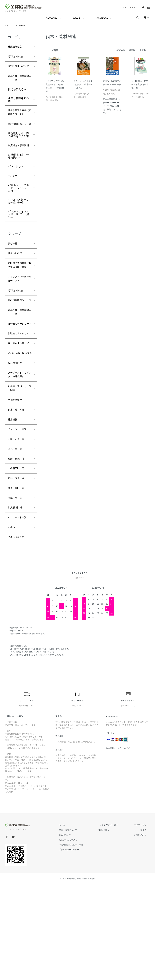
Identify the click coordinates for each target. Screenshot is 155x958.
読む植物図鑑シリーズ (18, 139)
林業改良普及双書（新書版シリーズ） (18, 122)
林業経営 (13, 486)
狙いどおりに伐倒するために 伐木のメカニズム (83, 84)
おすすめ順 (120, 50)
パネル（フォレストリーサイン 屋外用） (18, 237)
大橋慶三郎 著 (17, 537)
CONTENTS (102, 18)
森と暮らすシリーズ (18, 393)
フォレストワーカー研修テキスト (18, 309)
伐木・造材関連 (20, 25)
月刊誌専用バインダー (18, 70)
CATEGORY (51, 18)
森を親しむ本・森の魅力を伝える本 (18, 152)
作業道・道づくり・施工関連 (17, 452)
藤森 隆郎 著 (17, 558)
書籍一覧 (13, 267)
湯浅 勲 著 (16, 568)
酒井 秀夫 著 (17, 548)
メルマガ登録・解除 (114, 899)
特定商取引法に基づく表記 (79, 918)
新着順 (143, 50)
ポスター (13, 198)
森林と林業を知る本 (18, 107)
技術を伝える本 (17, 96)
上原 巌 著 (16, 517)
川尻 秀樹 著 (16, 579)
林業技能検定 (16, 47)
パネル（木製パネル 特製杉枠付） (18, 224)
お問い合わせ (142, 908)
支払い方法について (76, 913)
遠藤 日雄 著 (17, 527)
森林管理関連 (16, 421)
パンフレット (16, 189)
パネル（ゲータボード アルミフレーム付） (19, 211)
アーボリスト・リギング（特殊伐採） (18, 436)
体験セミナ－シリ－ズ (18, 379)
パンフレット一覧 (18, 589)
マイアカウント (130, 7)
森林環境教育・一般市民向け (18, 179)
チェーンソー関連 (18, 496)
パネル (12, 599)
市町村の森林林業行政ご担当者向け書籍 (18, 292)
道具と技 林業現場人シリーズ (18, 85)
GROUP (76, 18)
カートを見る (142, 903)
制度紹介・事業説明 (18, 166)
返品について (73, 908)
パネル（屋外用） (18, 610)
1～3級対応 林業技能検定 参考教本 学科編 (140, 84)
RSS (107, 903)
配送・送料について (76, 903)
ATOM (113, 903)
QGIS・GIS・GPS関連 (19, 408)
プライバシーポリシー (77, 923)
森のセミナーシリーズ (18, 364)
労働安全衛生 (16, 465)
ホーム (7, 25)
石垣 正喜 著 (17, 506)
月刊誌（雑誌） (17, 57)
